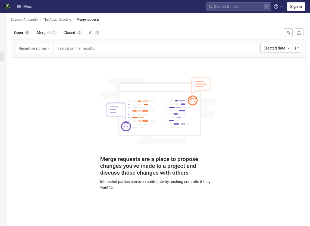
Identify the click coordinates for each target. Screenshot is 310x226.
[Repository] (7, 39)
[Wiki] (7, 110)
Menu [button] (24, 6)
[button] (7, 219)
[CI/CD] (7, 65)
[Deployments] (7, 74)
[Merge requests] (7, 56)
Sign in (296, 6)
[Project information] (7, 30)
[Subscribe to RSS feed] (288, 32)
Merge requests (96, 19)
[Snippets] (7, 119)
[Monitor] (7, 92)
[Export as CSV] (299, 32)
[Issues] (7, 48)
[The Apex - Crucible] (7, 19)
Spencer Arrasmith (33, 19)
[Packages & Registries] (7, 83)
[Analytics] (7, 101)
